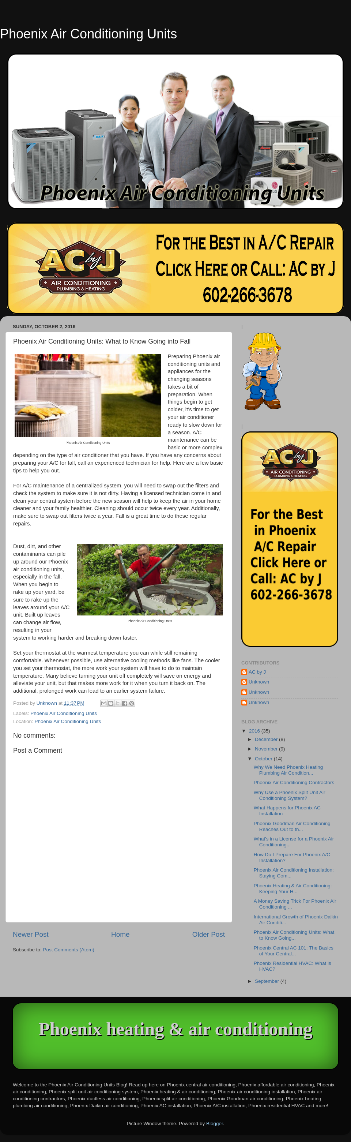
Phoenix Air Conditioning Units (88, 33)
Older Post (208, 934)
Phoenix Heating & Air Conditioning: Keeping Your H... (293, 888)
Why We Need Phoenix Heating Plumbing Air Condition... (288, 770)
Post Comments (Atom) (68, 949)
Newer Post (31, 934)
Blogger (214, 1123)
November (267, 749)
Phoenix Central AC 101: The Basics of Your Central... (293, 950)
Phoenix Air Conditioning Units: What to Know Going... (294, 935)
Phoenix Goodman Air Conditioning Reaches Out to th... (292, 826)
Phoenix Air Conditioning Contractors (294, 782)
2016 (255, 731)
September (267, 981)
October (264, 758)
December (267, 739)
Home (120, 934)
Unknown (259, 682)
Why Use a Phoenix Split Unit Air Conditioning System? (289, 795)
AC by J (257, 672)
